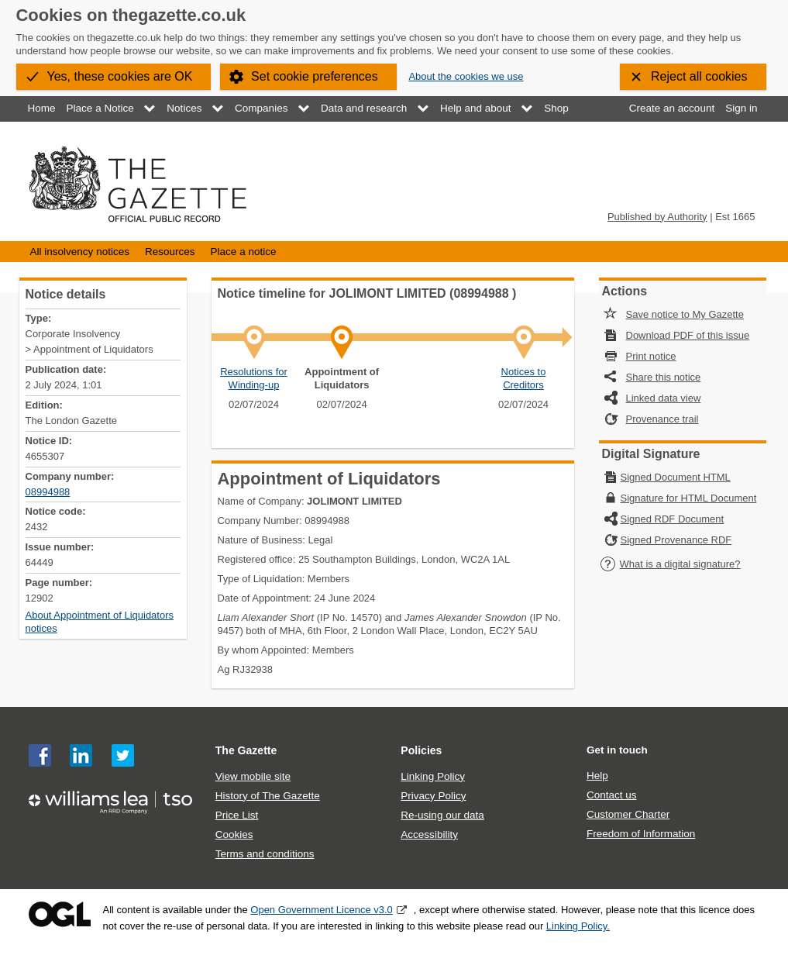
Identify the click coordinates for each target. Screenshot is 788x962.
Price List (237, 815)
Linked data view (663, 398)
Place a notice (244, 251)
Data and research (364, 108)
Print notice (651, 356)
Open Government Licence (60, 914)
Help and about (475, 108)
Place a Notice (100, 108)
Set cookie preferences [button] (314, 76)
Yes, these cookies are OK (120, 76)
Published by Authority (657, 216)
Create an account (671, 108)
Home (42, 108)
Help (597, 775)
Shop (556, 108)
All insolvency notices (79, 251)
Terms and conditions (265, 854)
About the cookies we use (465, 76)
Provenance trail (662, 419)
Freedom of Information (641, 834)
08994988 (48, 492)
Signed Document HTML (676, 477)
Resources (170, 251)
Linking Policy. (578, 926)
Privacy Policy (433, 796)
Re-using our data (442, 815)
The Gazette (246, 750)
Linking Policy (433, 776)
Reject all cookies (699, 76)
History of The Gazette (267, 796)
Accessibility (429, 834)
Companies (261, 108)
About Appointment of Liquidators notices (100, 621)
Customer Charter (628, 814)
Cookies (234, 834)
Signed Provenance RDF (676, 540)
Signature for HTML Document (689, 498)
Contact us (612, 795)
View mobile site (253, 776)
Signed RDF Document (672, 519)
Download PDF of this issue (688, 335)
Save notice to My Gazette (685, 314)
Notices (184, 108)
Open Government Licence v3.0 (321, 909)
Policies (421, 750)
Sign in (741, 108)
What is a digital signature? (670, 564)
